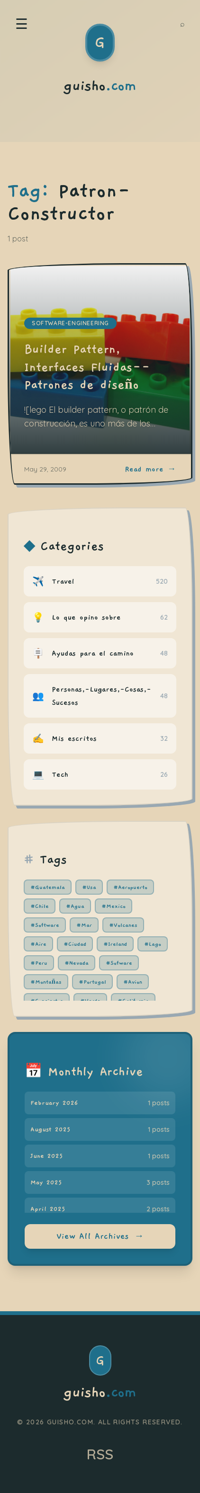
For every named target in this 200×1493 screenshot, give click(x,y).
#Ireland (115, 944)
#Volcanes (123, 925)
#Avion (132, 981)
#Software (44, 925)
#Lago (152, 944)
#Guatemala (47, 887)
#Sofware (119, 963)
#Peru (38, 963)
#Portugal (92, 981)
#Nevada (76, 963)
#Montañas (46, 981)
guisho (100, 1392)
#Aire (38, 944)
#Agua (75, 906)
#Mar (84, 925)
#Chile (39, 906)
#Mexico (113, 906)
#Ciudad (75, 944)
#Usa (89, 887)
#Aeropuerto (130, 887)
